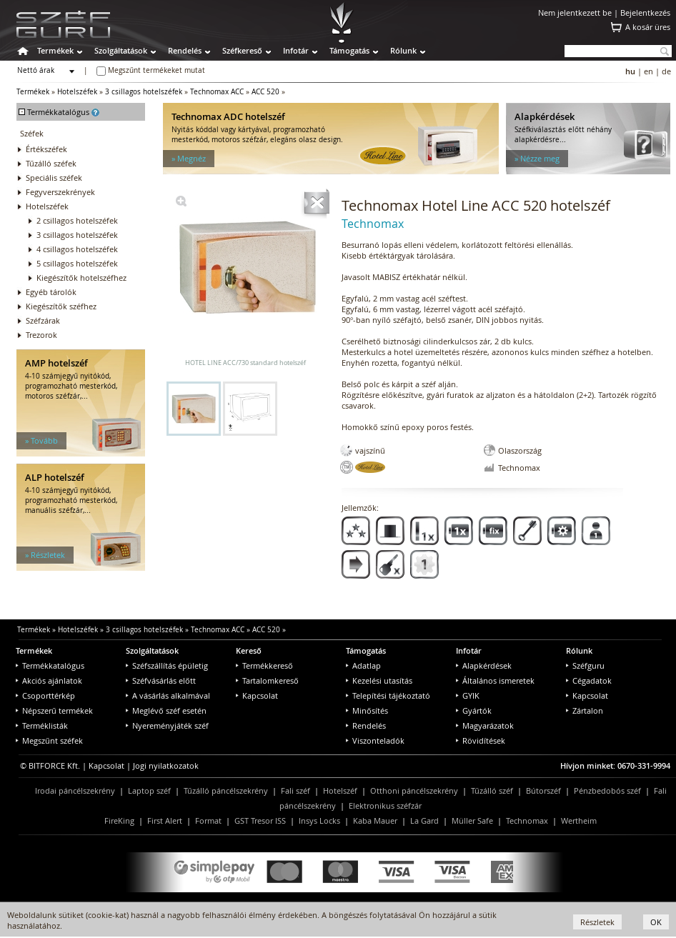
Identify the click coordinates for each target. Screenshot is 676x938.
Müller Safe (472, 820)
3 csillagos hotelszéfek (143, 91)
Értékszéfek (46, 149)
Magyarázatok (485, 725)
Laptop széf (149, 790)
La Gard (424, 820)
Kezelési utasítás (379, 680)
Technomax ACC (217, 91)
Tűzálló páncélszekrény (226, 790)
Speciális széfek (54, 177)
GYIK (467, 695)
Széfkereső (242, 50)
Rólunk (403, 50)
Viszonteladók (375, 740)
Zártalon (584, 710)
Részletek (597, 922)
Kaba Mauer (375, 820)
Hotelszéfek (77, 91)
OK (656, 922)
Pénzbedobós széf (607, 790)
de (666, 71)
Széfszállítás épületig (167, 665)
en (648, 71)
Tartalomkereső (267, 680)
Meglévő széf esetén (166, 710)
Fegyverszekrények (60, 191)
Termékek (55, 50)
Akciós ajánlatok (49, 680)
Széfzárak (43, 320)
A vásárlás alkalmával (168, 695)
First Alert (164, 820)
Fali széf (295, 790)
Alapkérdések (484, 665)
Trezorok (41, 334)
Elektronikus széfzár (385, 805)
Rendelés (185, 50)
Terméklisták (42, 725)
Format (208, 820)
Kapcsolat (257, 695)
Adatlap (363, 665)
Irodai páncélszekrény (75, 790)
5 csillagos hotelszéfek (77, 263)
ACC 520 (265, 91)
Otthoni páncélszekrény (414, 790)
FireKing (119, 820)
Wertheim (579, 820)
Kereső (249, 650)
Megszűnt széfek (49, 740)
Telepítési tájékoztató (388, 695)
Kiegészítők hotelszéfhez (81, 277)
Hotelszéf (340, 790)
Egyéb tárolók (51, 291)
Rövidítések (480, 740)
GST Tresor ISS (260, 820)
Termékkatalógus (50, 665)
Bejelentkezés (645, 12)
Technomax (527, 820)
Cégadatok (589, 680)
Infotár (296, 50)
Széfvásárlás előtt (161, 680)
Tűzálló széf (492, 790)
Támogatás (349, 50)
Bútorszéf (543, 790)
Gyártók (474, 710)
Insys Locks (319, 820)
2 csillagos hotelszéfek (77, 220)
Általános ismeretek (495, 680)
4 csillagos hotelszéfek (77, 249)
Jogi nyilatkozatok (166, 765)
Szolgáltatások (120, 50)
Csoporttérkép (45, 695)
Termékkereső (264, 665)
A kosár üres (647, 26)
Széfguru (585, 665)
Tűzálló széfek (51, 163)
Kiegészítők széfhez (61, 306)
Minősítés (367, 710)
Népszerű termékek (54, 710)
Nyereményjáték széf (167, 725)
